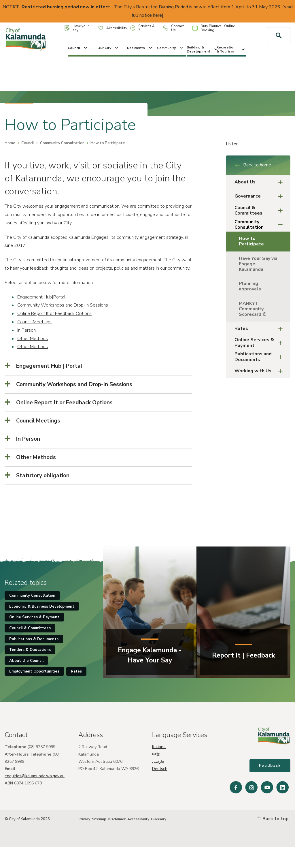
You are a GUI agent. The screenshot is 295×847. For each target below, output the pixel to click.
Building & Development (201, 49)
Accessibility (112, 28)
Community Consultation (62, 143)
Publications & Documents (33, 639)
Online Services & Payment (260, 342)
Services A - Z (143, 28)
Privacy (84, 819)
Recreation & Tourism (231, 49)
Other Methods (32, 338)
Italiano (159, 747)
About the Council (26, 660)
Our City (108, 47)
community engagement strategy (150, 237)
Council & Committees (260, 210)
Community (170, 47)
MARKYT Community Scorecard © (252, 309)
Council (78, 47)
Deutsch (159, 768)
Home (10, 143)
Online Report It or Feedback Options (54, 313)
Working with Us (260, 371)
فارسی (158, 761)
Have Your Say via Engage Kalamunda (258, 264)
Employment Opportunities (34, 671)
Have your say (77, 28)
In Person (26, 330)
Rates (260, 328)
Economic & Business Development (41, 606)
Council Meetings (34, 322)
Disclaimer (117, 819)
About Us (260, 182)
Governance (260, 196)
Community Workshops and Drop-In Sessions (62, 305)
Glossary (158, 819)
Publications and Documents (260, 357)
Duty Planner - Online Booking (213, 28)
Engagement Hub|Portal (41, 297)
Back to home (253, 165)
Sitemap (99, 819)
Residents (140, 47)
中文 (156, 754)
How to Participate (251, 241)
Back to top (273, 819)
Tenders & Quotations (30, 649)
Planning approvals (250, 286)
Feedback (270, 765)
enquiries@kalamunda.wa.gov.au (35, 776)
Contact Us (173, 28)
